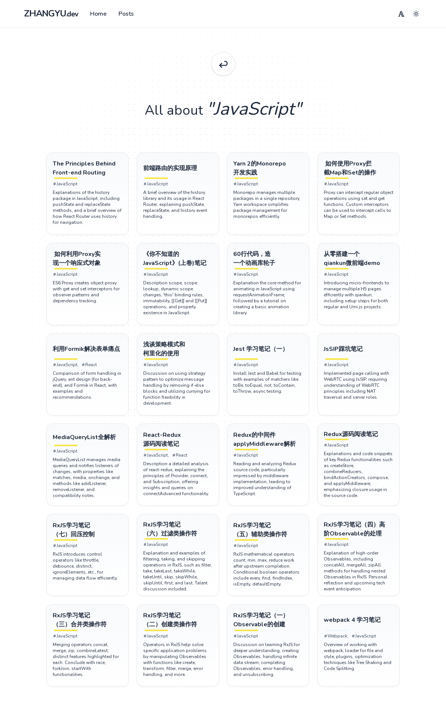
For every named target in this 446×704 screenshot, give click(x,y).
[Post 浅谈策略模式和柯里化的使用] (177, 352)
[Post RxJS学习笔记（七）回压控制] (86, 534)
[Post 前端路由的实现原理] (177, 169)
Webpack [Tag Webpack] (337, 642)
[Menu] (401, 14)
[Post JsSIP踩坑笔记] (360, 352)
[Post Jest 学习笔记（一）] (269, 352)
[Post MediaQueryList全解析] (86, 441)
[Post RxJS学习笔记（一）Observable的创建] (269, 625)
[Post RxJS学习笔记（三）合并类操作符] (86, 625)
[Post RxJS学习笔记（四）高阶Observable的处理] (360, 534)
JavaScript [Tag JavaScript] (64, 186)
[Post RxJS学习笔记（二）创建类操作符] (177, 625)
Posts (126, 14)
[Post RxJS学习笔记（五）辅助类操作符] (269, 534)
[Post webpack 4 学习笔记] (360, 625)
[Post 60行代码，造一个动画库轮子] (269, 261)
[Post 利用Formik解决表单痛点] (86, 352)
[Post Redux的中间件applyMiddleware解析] (269, 443)
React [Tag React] (88, 368)
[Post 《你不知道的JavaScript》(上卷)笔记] (177, 261)
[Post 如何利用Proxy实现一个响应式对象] (86, 261)
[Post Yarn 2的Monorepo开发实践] (269, 169)
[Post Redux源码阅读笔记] (360, 438)
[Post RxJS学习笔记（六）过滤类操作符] (177, 534)
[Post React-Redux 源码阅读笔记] (177, 443)
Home (98, 14)
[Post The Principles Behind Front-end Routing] (86, 169)
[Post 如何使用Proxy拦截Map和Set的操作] (360, 169)
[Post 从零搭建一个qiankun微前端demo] (360, 261)
